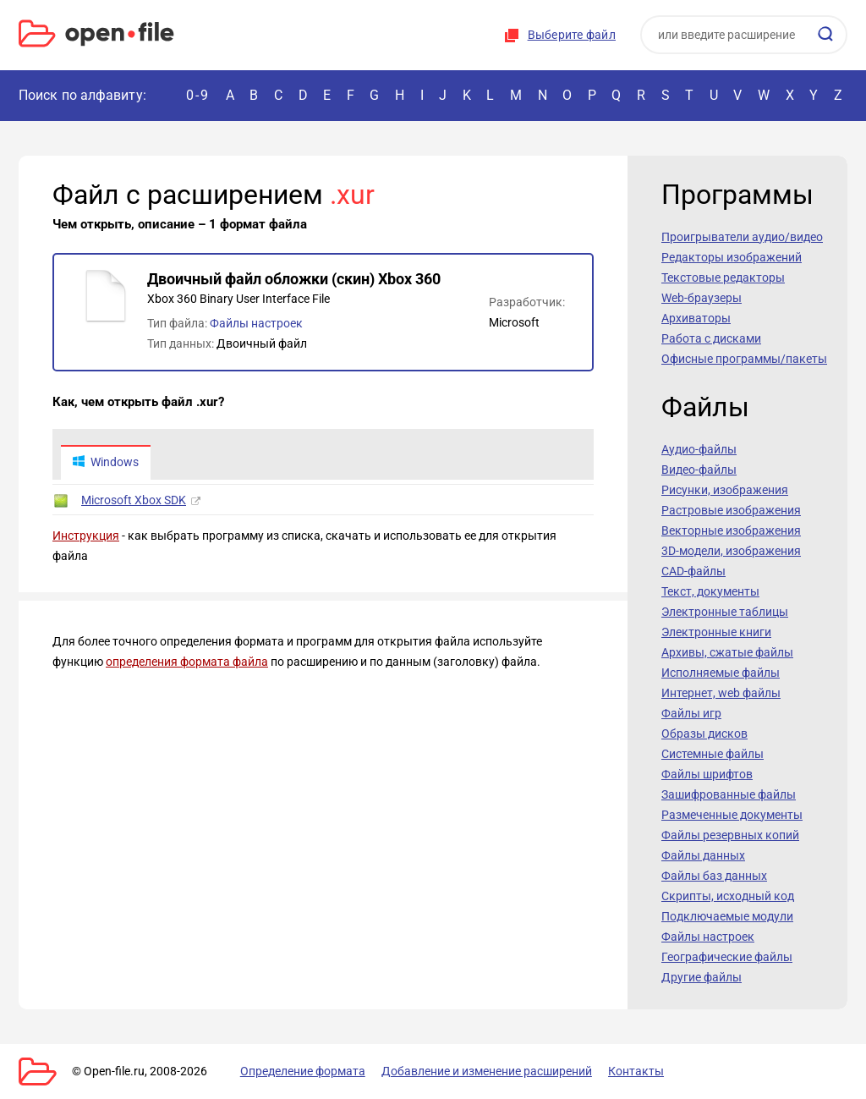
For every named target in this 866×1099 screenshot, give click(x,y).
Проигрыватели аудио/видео (742, 237)
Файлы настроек (256, 323)
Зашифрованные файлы (728, 794)
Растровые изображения (731, 510)
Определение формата (300, 1071)
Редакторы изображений (731, 257)
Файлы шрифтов (707, 774)
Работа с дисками (711, 338)
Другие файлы (701, 977)
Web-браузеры (701, 298)
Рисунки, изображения (724, 490)
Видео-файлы (699, 469)
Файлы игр (691, 713)
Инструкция (85, 536)
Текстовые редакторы (723, 277)
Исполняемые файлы (720, 672)
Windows (105, 463)
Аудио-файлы (699, 449)
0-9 (198, 95)
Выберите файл (572, 34)
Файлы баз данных (714, 875)
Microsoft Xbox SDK (133, 501)
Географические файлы (726, 957)
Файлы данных (703, 855)
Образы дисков (704, 733)
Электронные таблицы (724, 611)
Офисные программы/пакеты (744, 358)
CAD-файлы (693, 571)
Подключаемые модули (727, 916)
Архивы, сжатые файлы (727, 652)
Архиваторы (696, 318)
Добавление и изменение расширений (482, 1071)
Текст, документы (710, 591)
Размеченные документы (732, 815)
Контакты (630, 1071)
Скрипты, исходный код (727, 896)
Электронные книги (716, 632)
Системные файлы (712, 754)
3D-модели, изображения (731, 551)
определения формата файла (187, 662)
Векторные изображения (731, 530)
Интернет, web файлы (721, 693)
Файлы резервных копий (730, 835)
